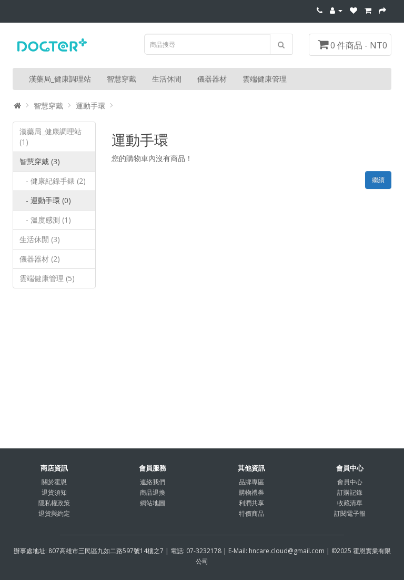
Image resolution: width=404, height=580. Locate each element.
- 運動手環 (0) (45, 200)
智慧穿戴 (121, 79)
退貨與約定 (54, 513)
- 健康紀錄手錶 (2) (52, 181)
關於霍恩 (54, 481)
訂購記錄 (349, 492)
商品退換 (152, 492)
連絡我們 (152, 481)
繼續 (378, 179)
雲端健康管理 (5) (47, 278)
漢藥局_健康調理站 (60, 79)
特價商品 (251, 513)
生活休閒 (166, 79)
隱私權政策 (54, 502)
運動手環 (90, 106)
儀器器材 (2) (39, 259)
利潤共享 (251, 502)
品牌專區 (251, 481)
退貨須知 (54, 492)
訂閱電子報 (350, 513)
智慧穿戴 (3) (39, 161)
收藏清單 (349, 502)
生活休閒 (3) (39, 239)
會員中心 (349, 481)
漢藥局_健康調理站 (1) (50, 136)
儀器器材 (212, 79)
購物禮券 (251, 492)
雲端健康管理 (265, 79)
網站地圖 (152, 502)
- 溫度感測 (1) (45, 220)
